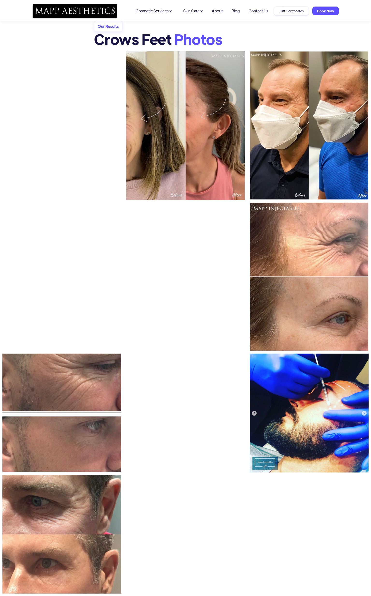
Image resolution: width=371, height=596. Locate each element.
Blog (236, 10)
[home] (74, 11)
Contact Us (258, 10)
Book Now (325, 11)
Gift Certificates (291, 11)
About (217, 10)
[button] (153, 10)
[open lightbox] (185, 126)
